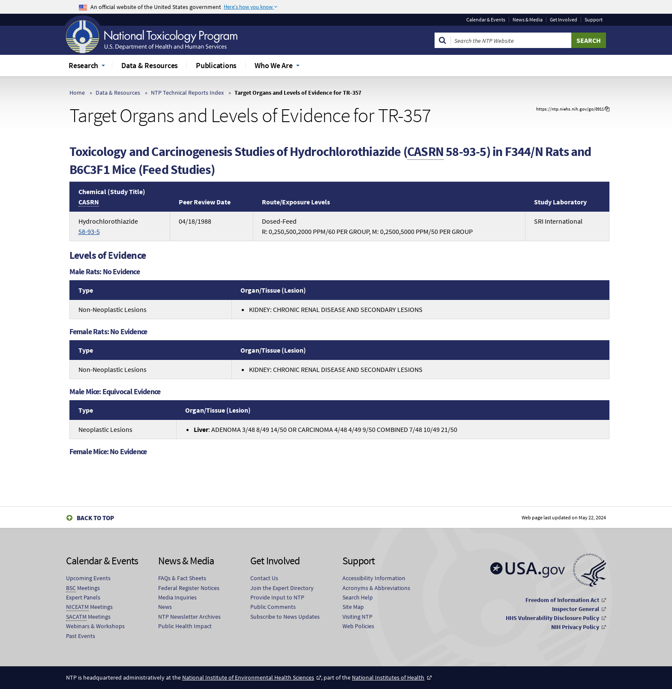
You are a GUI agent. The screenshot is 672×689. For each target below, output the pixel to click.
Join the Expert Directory (282, 588)
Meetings (83, 588)
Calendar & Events (485, 19)
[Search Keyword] (511, 40)
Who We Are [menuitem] (274, 65)
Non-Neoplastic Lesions (112, 309)
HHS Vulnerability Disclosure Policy (552, 618)
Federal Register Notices (188, 588)
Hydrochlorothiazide (108, 226)
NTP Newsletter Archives (189, 616)
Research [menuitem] (83, 65)
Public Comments (273, 607)
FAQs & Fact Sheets (182, 578)
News (165, 607)
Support (594, 19)
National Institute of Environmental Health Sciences (248, 677)
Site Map (353, 607)
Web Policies (358, 626)
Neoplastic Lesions (105, 429)
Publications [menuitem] (216, 65)
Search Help (357, 597)
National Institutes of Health (388, 677)
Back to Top (95, 518)
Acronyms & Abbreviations (376, 588)
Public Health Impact (185, 626)
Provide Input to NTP (277, 597)
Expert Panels (83, 597)
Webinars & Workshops (95, 626)
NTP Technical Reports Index (187, 92)
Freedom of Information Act (562, 600)
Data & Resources (118, 92)
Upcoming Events (88, 578)
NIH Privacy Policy (575, 627)
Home (77, 92)
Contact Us (264, 578)
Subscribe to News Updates (285, 616)
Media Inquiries (177, 597)
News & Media (528, 19)
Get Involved (563, 19)
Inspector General (575, 609)
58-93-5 (89, 231)
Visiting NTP (357, 616)
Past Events (80, 636)
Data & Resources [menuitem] (149, 65)
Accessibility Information (373, 578)
